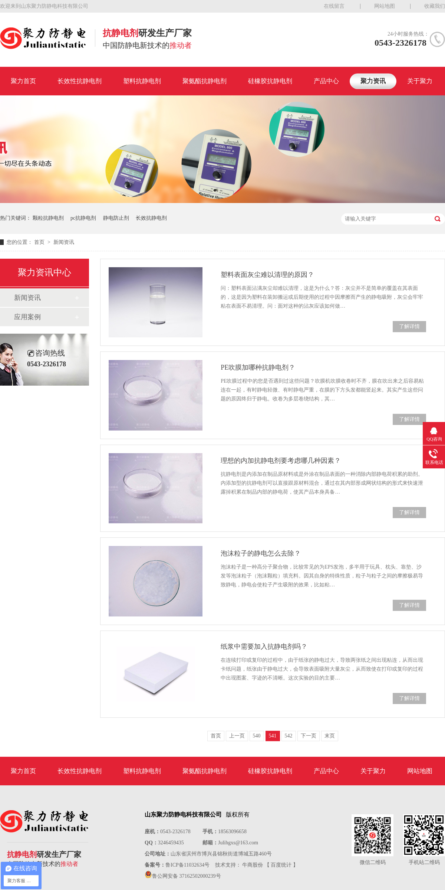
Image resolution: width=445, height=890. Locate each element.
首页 (40, 242)
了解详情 (409, 326)
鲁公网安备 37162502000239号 (186, 876)
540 (257, 736)
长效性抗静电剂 (79, 81)
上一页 (237, 736)
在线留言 (334, 6)
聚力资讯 (373, 81)
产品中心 (326, 81)
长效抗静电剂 (151, 218)
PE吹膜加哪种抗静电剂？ (258, 367)
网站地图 (384, 6)
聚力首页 (23, 81)
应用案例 (27, 317)
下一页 (308, 736)
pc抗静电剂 (83, 218)
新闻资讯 (63, 242)
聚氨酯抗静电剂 (204, 81)
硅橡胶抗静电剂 (270, 81)
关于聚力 (419, 81)
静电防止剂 (116, 218)
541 (273, 736)
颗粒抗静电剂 (48, 218)
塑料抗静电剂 (142, 81)
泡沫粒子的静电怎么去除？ (261, 553)
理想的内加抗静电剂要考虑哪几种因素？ (281, 460)
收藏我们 (434, 6)
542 (289, 736)
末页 (329, 736)
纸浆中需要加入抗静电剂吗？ (264, 646)
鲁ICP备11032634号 (187, 865)
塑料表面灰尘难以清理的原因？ (267, 274)
